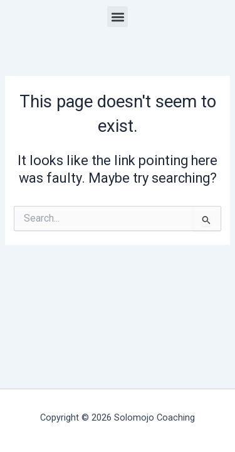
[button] (117, 16)
